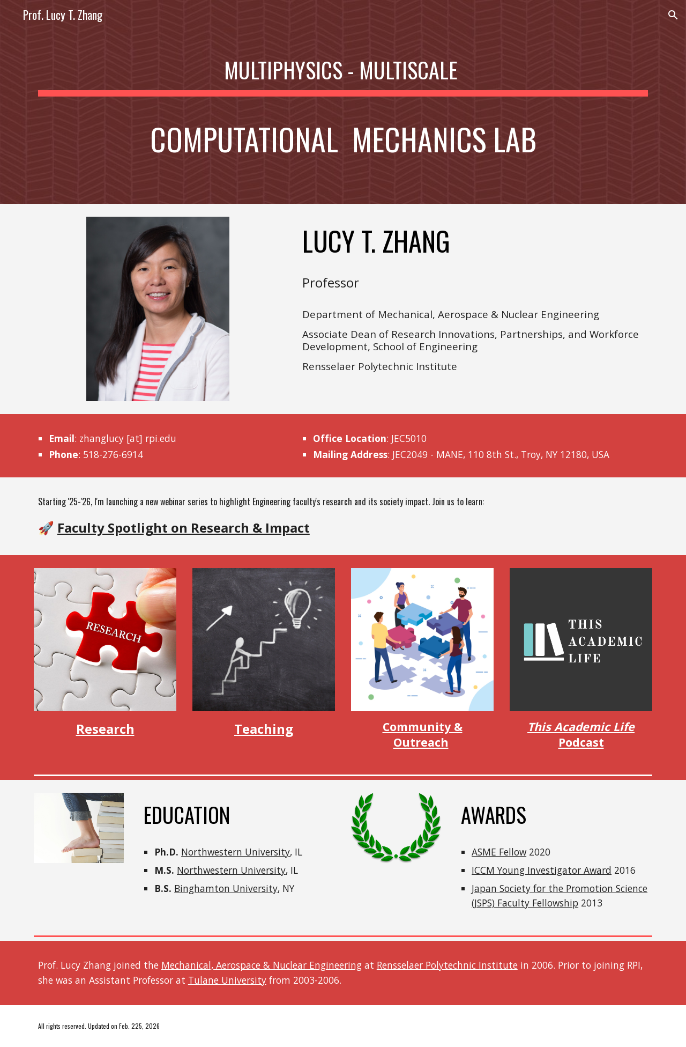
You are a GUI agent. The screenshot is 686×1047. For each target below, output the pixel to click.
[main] (343, 102)
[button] (673, 15)
